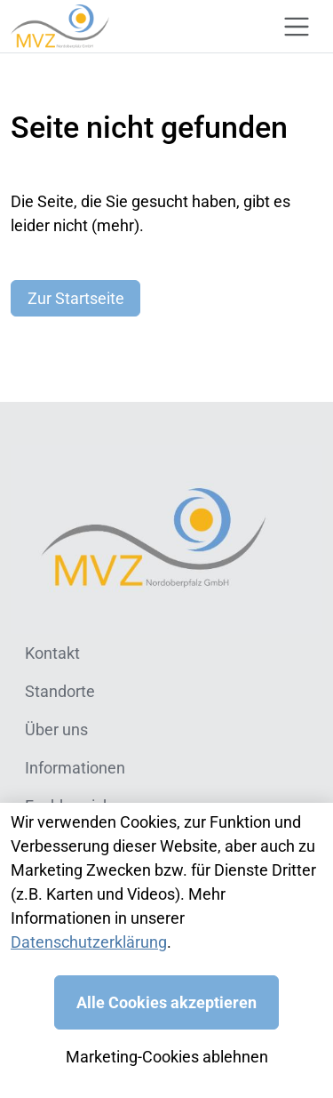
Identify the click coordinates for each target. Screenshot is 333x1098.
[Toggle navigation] (296, 26)
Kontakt (52, 653)
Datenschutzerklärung (89, 942)
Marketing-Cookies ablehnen (167, 1056)
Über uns (56, 729)
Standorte (60, 691)
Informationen (75, 767)
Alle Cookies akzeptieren (166, 1002)
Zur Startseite (76, 298)
